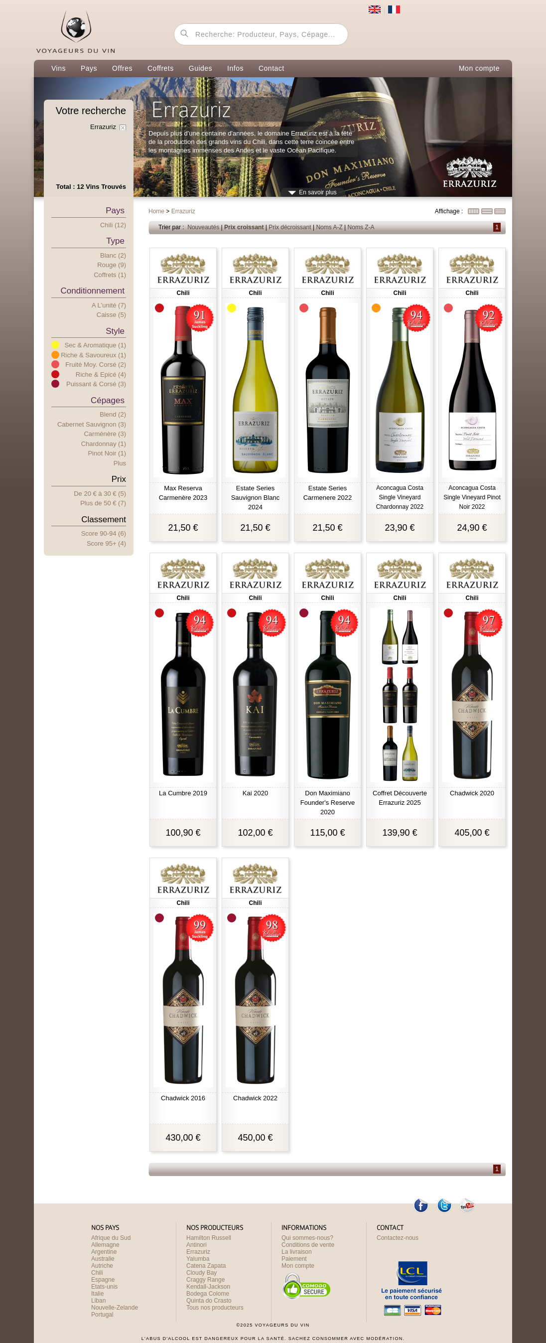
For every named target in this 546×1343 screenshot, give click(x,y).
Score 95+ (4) (106, 543)
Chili (97, 1272)
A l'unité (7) (109, 305)
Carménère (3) (105, 434)
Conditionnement (92, 291)
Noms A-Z (329, 227)
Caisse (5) (111, 314)
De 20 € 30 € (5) (100, 493)
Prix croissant (244, 227)
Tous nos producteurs (215, 1307)
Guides (200, 68)
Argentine (104, 1251)
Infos (235, 68)
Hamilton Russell (208, 1237)
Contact (271, 68)
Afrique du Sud (111, 1237)
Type (115, 241)
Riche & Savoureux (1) (93, 355)
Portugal (102, 1314)
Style (115, 331)
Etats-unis (104, 1286)
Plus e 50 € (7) (103, 503)
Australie (103, 1258)
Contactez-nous (397, 1237)
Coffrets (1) (110, 275)
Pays (89, 68)
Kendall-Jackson (208, 1286)
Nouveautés (203, 227)
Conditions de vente (307, 1244)
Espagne (103, 1279)
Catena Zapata (206, 1265)
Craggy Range (205, 1279)
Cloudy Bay (201, 1272)
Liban (98, 1300)
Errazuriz (198, 1251)
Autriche (102, 1265)
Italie (97, 1293)
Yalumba (197, 1258)
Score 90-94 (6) (103, 533)
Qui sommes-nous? (307, 1237)
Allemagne (105, 1244)
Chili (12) (113, 225)
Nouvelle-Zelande (114, 1307)
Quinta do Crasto (209, 1300)
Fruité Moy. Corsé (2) (95, 364)
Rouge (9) (111, 265)
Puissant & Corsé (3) (96, 384)
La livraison (296, 1251)
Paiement (294, 1258)
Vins (58, 68)
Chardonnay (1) (103, 444)
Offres (122, 68)
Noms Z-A (361, 227)
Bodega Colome (207, 1293)
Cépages (108, 400)
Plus (120, 463)
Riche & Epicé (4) (101, 374)
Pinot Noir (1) (107, 453)
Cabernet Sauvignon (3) (91, 424)
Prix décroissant (290, 227)
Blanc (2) (113, 255)
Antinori (196, 1244)
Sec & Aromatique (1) (95, 345)
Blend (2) (113, 414)
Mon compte (479, 68)
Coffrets (160, 68)
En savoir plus (317, 192)
